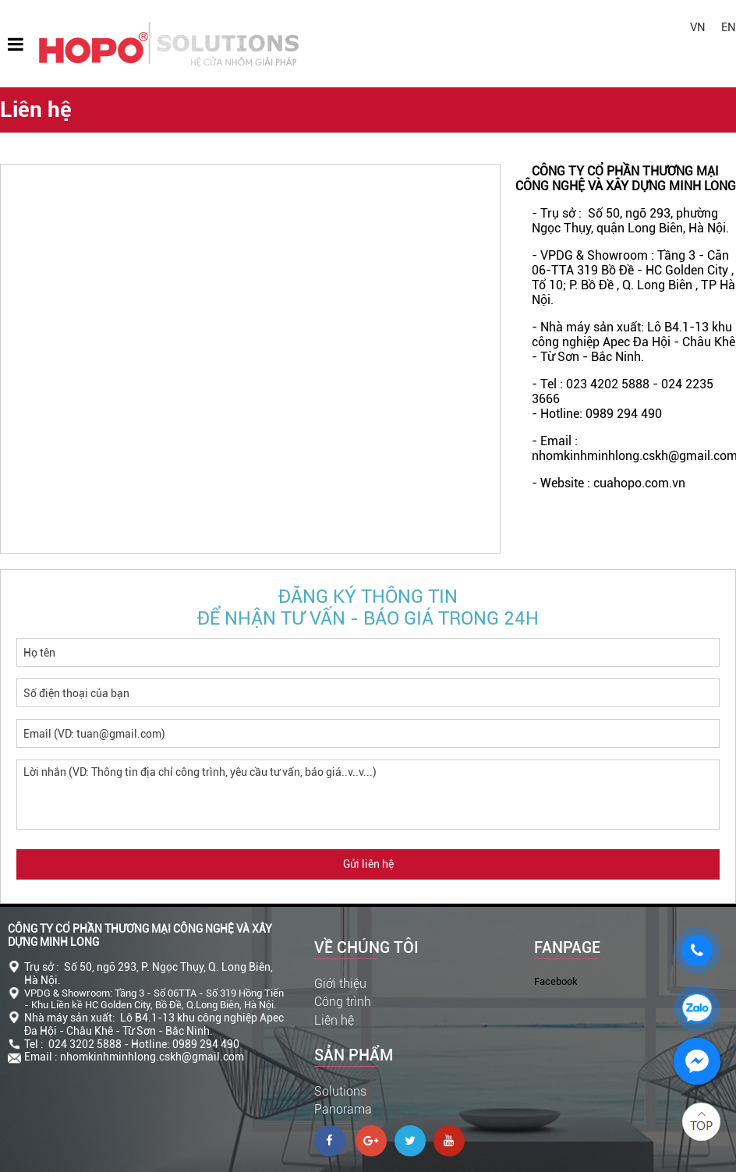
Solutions (340, 1091)
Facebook (556, 981)
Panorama (343, 1109)
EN (728, 27)
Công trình (342, 1001)
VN (698, 27)
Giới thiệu (340, 983)
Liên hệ (334, 1020)
